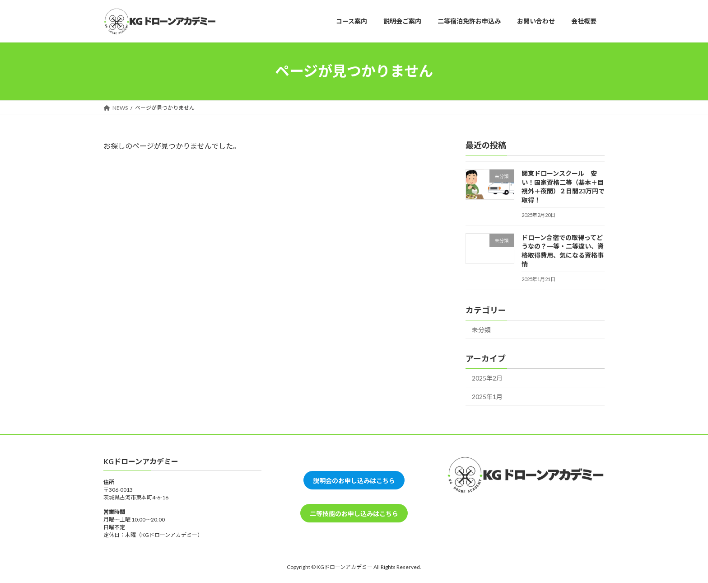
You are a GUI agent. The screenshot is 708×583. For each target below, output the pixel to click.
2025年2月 (487, 378)
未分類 (481, 329)
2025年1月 (487, 396)
